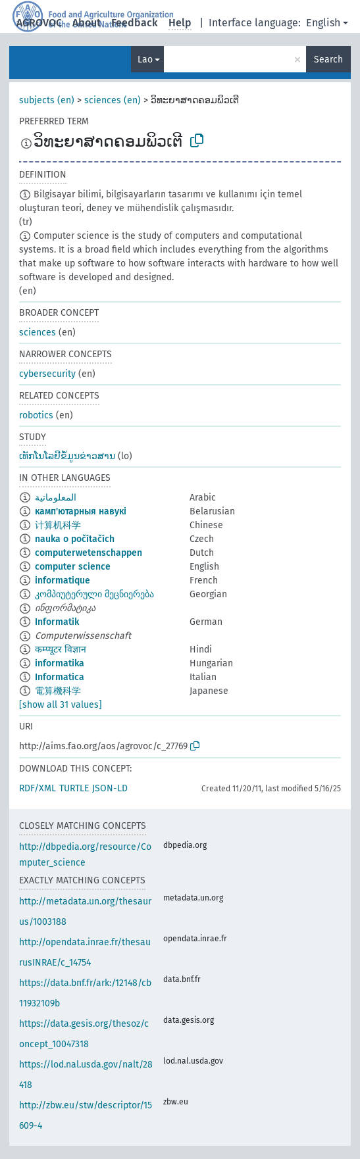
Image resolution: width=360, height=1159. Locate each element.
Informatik (57, 622)
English (323, 22)
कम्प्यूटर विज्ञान (60, 649)
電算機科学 (58, 691)
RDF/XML (37, 788)
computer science (73, 566)
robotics (36, 415)
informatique (62, 580)
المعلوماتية (55, 497)
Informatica (59, 677)
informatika (59, 663)
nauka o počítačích (75, 539)
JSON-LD (110, 788)
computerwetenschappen (88, 552)
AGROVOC (39, 22)
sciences (37, 332)
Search (328, 59)
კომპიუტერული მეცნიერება (94, 594)
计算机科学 (58, 525)
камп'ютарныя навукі (80, 511)
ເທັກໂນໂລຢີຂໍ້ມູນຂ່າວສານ (67, 456)
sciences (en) (112, 100)
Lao (145, 59)
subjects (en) (46, 100)
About (86, 22)
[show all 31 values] (60, 704)
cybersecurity (47, 374)
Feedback (134, 22)
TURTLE (74, 788)
